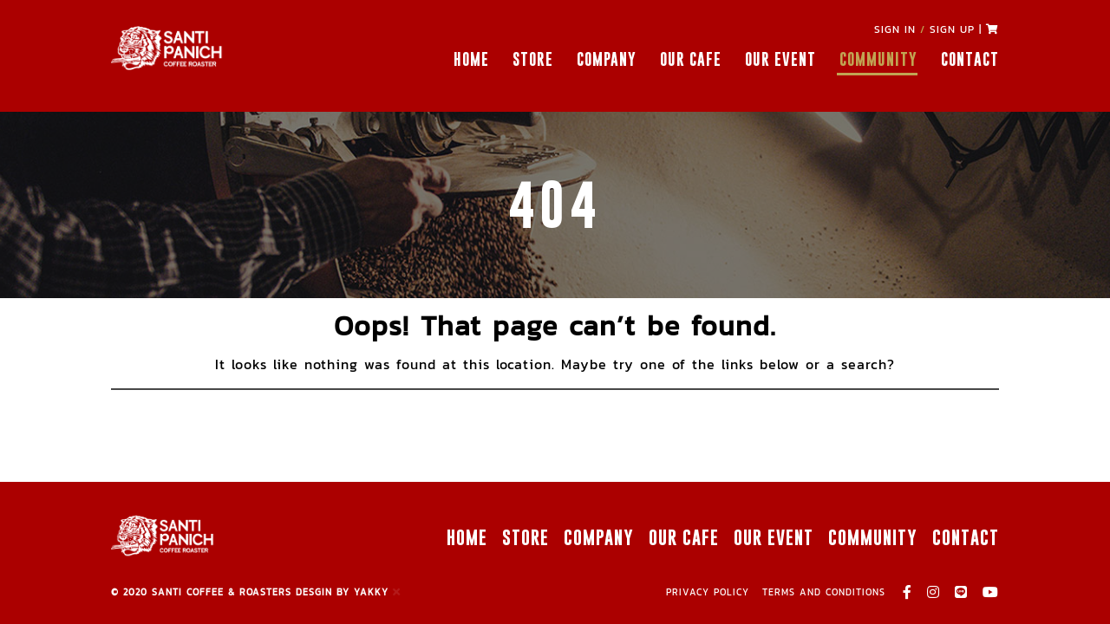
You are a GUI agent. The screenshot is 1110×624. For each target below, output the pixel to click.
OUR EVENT (780, 59)
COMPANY (607, 59)
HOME (471, 59)
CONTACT (970, 59)
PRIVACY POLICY (707, 592)
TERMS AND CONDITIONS (823, 592)
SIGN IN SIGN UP (924, 29)
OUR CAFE (691, 59)
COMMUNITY (878, 59)
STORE (533, 59)
